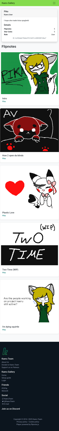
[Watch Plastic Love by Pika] (29, 187)
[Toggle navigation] (54, 3)
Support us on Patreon (10, 367)
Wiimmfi (5, 391)
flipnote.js (35, 424)
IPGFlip (4, 388)
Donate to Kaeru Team (10, 365)
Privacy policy (22, 422)
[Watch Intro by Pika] (29, 73)
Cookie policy (34, 422)
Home (4, 375)
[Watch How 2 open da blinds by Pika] (29, 130)
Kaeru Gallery (8, 3)
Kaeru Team (37, 419)
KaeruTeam (7, 399)
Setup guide (6, 378)
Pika (4, 101)
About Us (5, 362)
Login (4, 380)
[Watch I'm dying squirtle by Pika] (29, 301)
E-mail (5, 404)
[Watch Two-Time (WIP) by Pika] (29, 244)
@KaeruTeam (8, 401)
